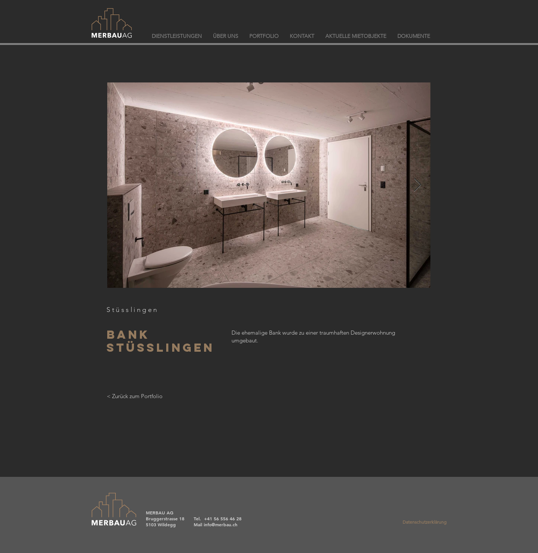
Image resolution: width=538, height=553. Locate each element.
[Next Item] (417, 185)
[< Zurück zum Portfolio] (134, 395)
